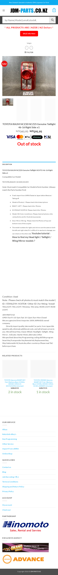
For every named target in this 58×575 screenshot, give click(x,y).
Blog (4, 472)
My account (7, 505)
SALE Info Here (29, 33)
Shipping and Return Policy (13, 487)
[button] (3, 10)
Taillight (29, 43)
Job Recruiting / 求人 (10, 477)
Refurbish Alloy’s (9, 434)
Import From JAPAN (10, 449)
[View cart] (54, 10)
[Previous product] (31, 48)
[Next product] (26, 48)
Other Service (7, 444)
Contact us (6, 467)
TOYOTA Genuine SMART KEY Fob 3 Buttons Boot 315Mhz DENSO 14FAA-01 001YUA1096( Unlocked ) (14, 383)
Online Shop (7, 454)
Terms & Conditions (10, 482)
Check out (6, 510)
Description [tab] (7, 164)
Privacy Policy (8, 491)
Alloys (4, 429)
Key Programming (9, 439)
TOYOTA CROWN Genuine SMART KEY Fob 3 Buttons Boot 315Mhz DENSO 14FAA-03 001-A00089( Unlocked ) (43, 383)
